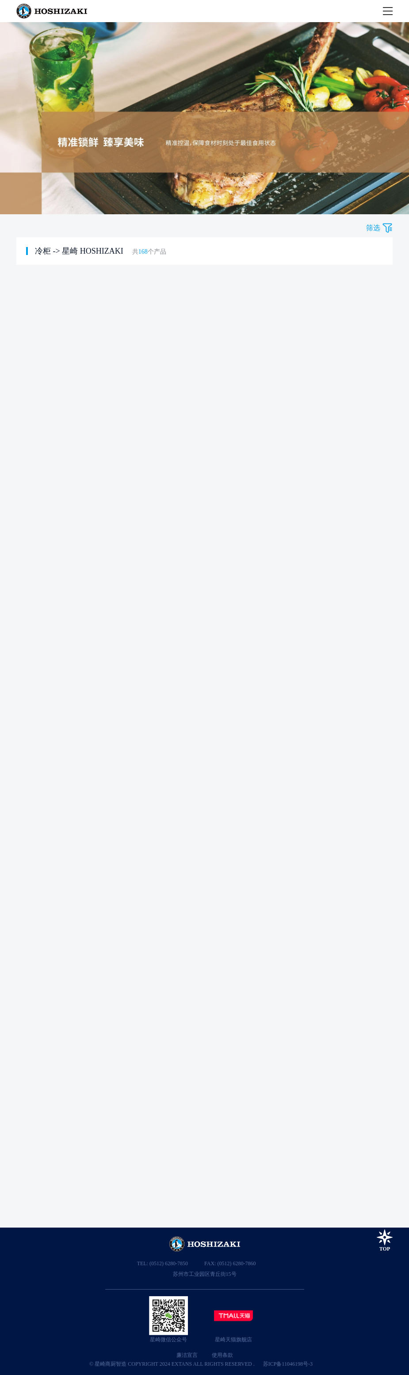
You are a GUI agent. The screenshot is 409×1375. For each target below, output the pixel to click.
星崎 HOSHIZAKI (92, 251)
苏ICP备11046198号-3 (288, 1364)
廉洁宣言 (187, 1355)
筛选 (373, 228)
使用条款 (222, 1355)
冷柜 (43, 251)
